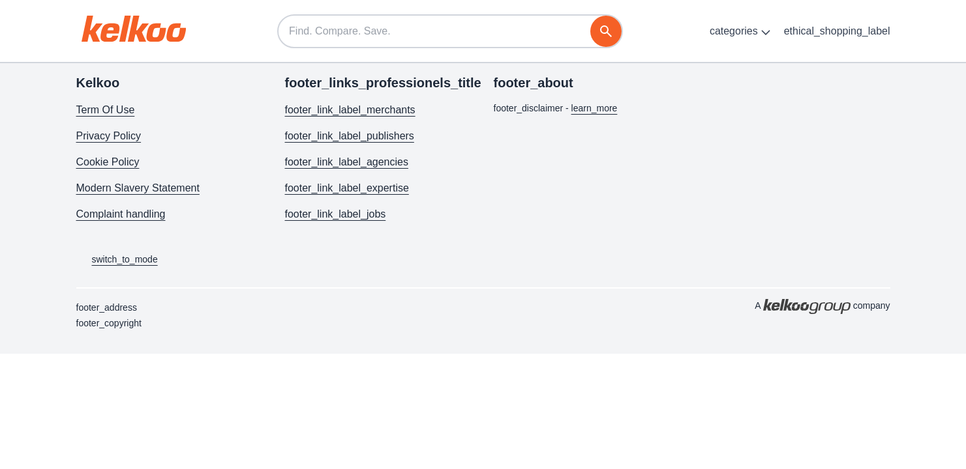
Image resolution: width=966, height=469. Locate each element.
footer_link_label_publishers (349, 135)
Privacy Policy (109, 135)
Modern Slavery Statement (138, 187)
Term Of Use (105, 109)
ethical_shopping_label (837, 30)
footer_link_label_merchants (350, 109)
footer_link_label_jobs (335, 214)
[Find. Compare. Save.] (450, 31)
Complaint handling (121, 214)
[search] (606, 31)
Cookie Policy (108, 161)
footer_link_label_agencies (346, 161)
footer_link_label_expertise (347, 187)
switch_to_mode (117, 259)
